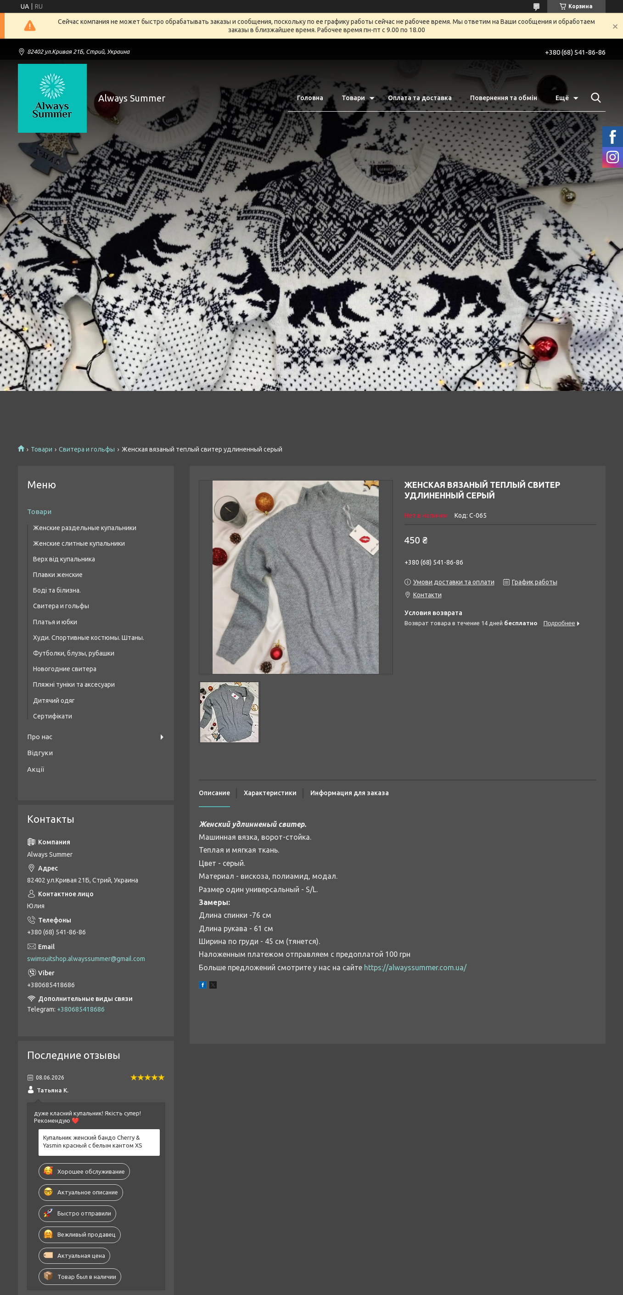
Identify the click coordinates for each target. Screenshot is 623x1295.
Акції (35, 769)
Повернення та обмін (503, 98)
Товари (353, 98)
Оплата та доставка (420, 98)
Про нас (39, 737)
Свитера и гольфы (87, 449)
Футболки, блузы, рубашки (73, 653)
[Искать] (594, 98)
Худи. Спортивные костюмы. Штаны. (88, 637)
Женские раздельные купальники (84, 528)
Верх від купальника (64, 559)
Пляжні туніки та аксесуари (74, 684)
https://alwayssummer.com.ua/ (415, 967)
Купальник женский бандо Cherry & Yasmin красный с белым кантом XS (92, 1141)
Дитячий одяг (54, 700)
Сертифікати (52, 716)
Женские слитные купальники (79, 543)
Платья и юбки (55, 622)
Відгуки (40, 753)
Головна (310, 98)
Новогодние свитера (64, 669)
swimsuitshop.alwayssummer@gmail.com (86, 958)
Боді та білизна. (57, 590)
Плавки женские (58, 574)
